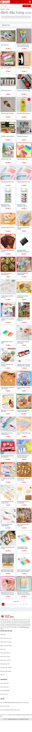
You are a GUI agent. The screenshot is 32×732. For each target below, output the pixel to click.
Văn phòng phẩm (5, 690)
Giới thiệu (3, 634)
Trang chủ (2, 9)
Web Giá (28, 714)
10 (26, 604)
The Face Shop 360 (15, 714)
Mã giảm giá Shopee (6, 671)
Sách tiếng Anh (4, 687)
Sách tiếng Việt (4, 683)
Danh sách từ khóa (5, 660)
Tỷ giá (9, 714)
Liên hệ (2, 675)
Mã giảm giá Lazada (5, 667)
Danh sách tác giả (5, 653)
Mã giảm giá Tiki (4, 664)
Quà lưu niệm (4, 694)
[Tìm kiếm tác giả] (12, 6)
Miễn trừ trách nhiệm (6, 645)
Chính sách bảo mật (5, 638)
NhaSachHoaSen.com (13, 719)
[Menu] (30, 2)
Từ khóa (7, 9)
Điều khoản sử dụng (5, 642)
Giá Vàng (23, 714)
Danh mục (3, 649)
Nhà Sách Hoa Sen (23, 719)
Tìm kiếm (26, 6)
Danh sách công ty (5, 656)
